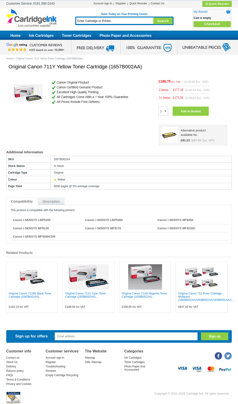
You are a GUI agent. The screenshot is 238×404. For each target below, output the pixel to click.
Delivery (11, 366)
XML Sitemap (93, 362)
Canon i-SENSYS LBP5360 (104, 220)
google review (36, 47)
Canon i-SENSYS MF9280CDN (34, 236)
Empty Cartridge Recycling (62, 375)
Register (121, 3)
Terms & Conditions (18, 379)
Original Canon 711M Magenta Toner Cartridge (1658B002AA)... (144, 295)
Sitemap (90, 357)
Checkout (212, 24)
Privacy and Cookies (18, 384)
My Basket (201, 11)
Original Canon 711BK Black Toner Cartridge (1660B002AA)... (30, 295)
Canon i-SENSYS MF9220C (176, 228)
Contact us (12, 357)
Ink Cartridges (41, 36)
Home (15, 36)
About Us (11, 362)
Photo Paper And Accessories (134, 368)
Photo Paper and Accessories (125, 36)
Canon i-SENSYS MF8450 (175, 220)
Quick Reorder (217, 4)
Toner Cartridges (76, 36)
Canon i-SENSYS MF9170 (103, 228)
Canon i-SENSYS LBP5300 (31, 220)
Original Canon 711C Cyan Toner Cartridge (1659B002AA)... (85, 295)
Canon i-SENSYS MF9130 (31, 228)
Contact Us (157, 3)
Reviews (51, 370)
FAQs (9, 375)
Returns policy (15, 370)
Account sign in (102, 3)
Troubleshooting (55, 366)
